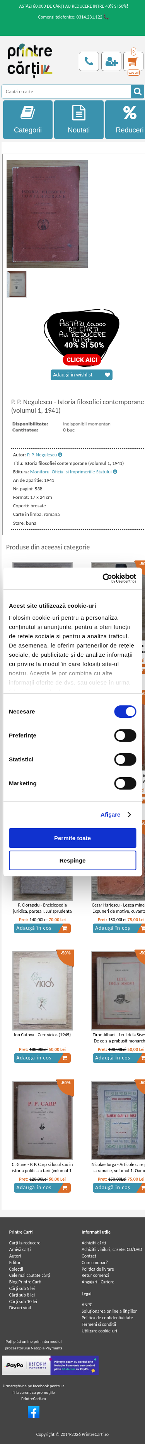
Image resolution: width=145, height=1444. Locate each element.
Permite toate (72, 838)
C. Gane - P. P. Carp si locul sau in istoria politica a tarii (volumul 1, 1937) (42, 1171)
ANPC (87, 1304)
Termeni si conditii (99, 1324)
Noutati (79, 119)
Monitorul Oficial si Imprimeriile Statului (73, 472)
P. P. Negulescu (44, 455)
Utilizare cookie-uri (99, 1331)
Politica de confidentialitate (107, 1317)
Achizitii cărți (94, 1243)
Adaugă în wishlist (81, 375)
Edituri (15, 1262)
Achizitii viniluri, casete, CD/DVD (112, 1249)
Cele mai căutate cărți (29, 1275)
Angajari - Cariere (98, 1282)
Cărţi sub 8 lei (22, 1295)
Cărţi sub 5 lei (22, 1288)
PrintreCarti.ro (95, 1434)
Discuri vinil (20, 1307)
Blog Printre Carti (25, 1282)
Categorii (28, 119)
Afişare (111, 814)
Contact (89, 1256)
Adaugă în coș (41, 928)
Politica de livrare (98, 1269)
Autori (15, 1256)
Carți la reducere (25, 1243)
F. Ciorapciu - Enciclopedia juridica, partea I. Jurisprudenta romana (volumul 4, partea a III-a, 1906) (42, 914)
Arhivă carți (20, 1249)
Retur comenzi (95, 1275)
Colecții (16, 1269)
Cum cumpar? (95, 1262)
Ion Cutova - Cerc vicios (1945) (42, 1034)
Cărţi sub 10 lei (23, 1301)
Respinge (73, 860)
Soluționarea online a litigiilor (109, 1311)
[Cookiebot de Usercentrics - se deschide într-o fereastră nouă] (103, 578)
